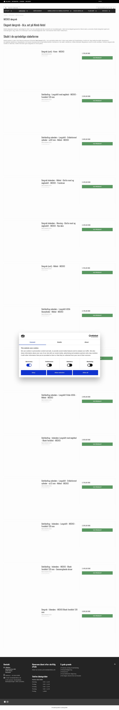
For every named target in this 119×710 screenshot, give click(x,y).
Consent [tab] (32, 342)
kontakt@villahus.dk (15, 677)
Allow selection (59, 372)
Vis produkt (97, 58)
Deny (33, 372)
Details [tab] (59, 342)
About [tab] (87, 342)
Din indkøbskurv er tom (106, 8)
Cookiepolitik (63, 707)
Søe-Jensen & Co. (41, 40)
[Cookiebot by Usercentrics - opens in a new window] (90, 336)
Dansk (99, 1)
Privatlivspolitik (56, 707)
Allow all (85, 372)
